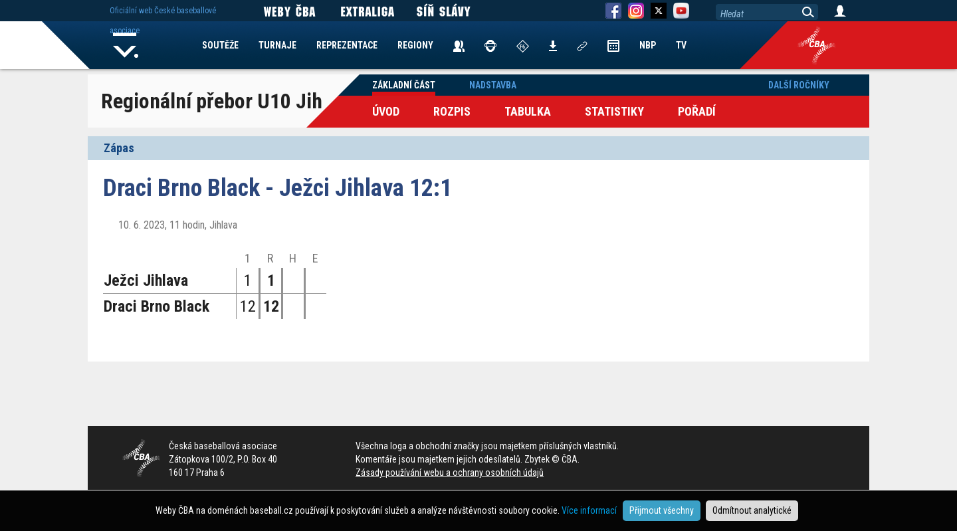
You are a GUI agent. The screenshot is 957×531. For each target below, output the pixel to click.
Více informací (589, 510)
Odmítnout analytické (752, 510)
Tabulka (527, 111)
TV (681, 45)
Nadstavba (492, 85)
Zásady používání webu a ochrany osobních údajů (450, 472)
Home (126, 45)
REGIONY (415, 45)
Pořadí (697, 111)
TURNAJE (277, 45)
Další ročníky (798, 85)
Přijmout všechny (661, 510)
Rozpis (452, 111)
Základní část (403, 85)
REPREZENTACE (346, 45)
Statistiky (614, 111)
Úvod (385, 111)
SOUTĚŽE (220, 45)
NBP (647, 45)
